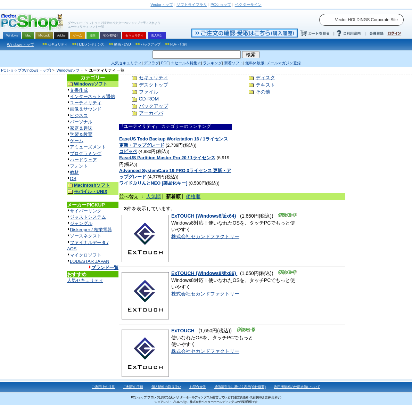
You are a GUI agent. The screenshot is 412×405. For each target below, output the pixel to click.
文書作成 (79, 90)
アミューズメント (88, 146)
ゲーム (76, 140)
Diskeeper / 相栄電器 (91, 229)
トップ (161, 4)
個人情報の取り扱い (166, 387)
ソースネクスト (85, 235)
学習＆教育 (81, 134)
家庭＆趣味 (81, 128)
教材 (74, 172)
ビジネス (79, 115)
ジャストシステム (88, 217)
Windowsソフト (70, 70)
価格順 (193, 196)
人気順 (153, 196)
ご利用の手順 (133, 387)
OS (73, 178)
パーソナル (81, 121)
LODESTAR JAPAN (89, 261)
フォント (79, 166)
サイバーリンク (85, 210)
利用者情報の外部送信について (297, 387)
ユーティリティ (85, 102)
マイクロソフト (85, 255)
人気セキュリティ (85, 280)
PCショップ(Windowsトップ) (26, 70)
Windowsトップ (20, 44)
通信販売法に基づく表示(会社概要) (240, 387)
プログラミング (85, 153)
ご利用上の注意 (103, 387)
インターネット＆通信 (92, 96)
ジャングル (81, 223)
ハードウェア (83, 159)
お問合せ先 (197, 387)
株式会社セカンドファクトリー (205, 236)
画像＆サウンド (85, 109)
